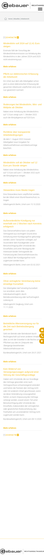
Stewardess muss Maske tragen (19, 190)
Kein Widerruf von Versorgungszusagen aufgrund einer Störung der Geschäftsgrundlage (21, 372)
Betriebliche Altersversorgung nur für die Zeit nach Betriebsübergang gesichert (21, 326)
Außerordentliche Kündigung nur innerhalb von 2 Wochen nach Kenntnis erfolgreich (22, 223)
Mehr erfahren (9, 66)
